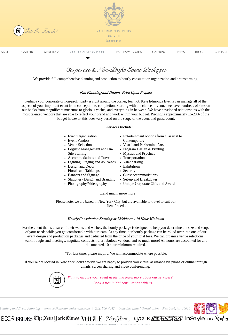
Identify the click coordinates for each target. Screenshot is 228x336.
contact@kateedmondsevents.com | (68, 308)
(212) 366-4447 (113, 40)
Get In (33, 31)
